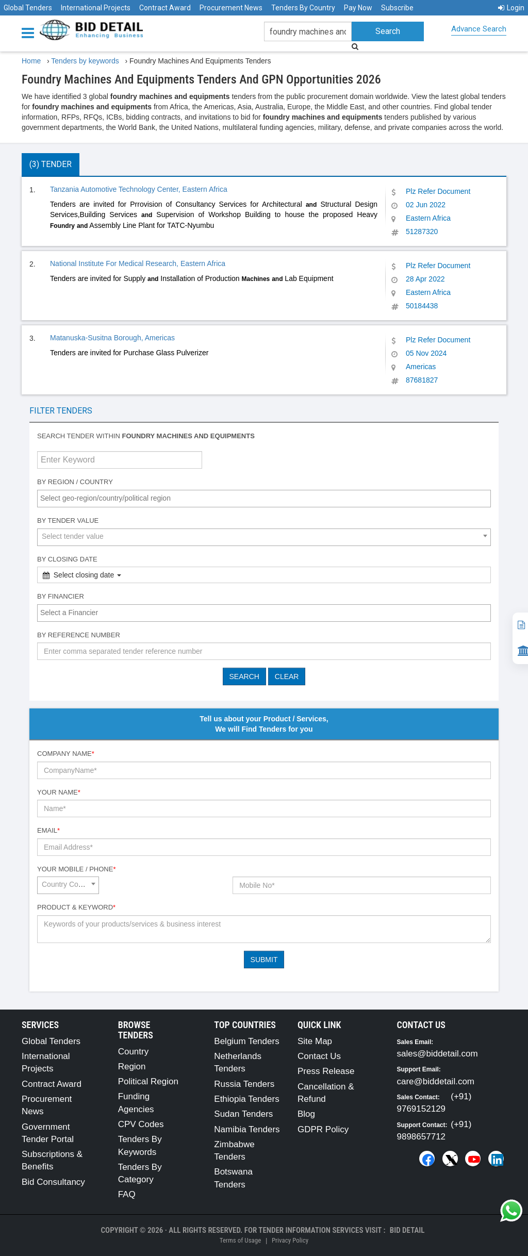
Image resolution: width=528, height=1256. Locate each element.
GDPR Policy (323, 1129)
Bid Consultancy (53, 1182)
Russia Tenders (244, 1084)
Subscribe (397, 8)
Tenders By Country (303, 8)
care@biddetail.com (436, 1081)
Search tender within (146, 436)
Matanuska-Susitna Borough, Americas (112, 338)
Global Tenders (28, 8)
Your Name (58, 792)
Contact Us (319, 1056)
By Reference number (78, 635)
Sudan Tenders (243, 1114)
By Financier (60, 596)
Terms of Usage (240, 1240)
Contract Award (165, 8)
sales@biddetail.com (437, 1054)
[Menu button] (30, 32)
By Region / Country (75, 482)
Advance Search (478, 29)
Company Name (65, 753)
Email (48, 830)
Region (132, 1066)
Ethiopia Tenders (246, 1099)
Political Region (148, 1081)
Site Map (315, 1041)
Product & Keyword (76, 907)
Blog (306, 1114)
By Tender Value (67, 520)
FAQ (127, 1194)
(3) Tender (50, 164)
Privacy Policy (290, 1240)
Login (511, 8)
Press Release (326, 1071)
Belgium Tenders (246, 1041)
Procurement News (231, 8)
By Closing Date (67, 559)
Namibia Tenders (246, 1129)
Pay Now (358, 8)
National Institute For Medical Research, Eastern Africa (137, 263)
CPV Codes (141, 1124)
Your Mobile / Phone (76, 869)
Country (133, 1051)
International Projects (95, 8)
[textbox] (266, 498)
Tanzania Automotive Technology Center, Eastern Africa (138, 189)
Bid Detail (407, 1230)
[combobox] (264, 498)
